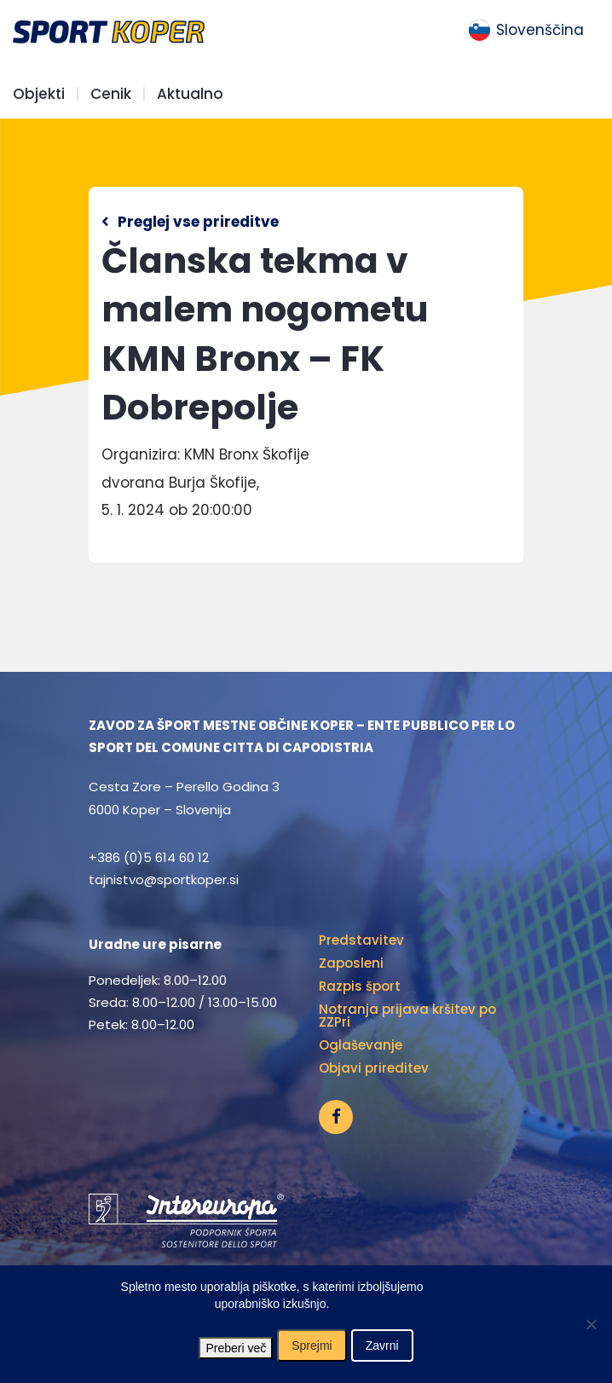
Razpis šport (360, 986)
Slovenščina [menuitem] (540, 30)
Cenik (110, 94)
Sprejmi (312, 1345)
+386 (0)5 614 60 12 (149, 857)
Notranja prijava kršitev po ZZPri (407, 1015)
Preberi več (235, 1348)
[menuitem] (526, 30)
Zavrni (382, 1345)
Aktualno (190, 94)
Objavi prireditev (374, 1068)
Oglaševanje (360, 1045)
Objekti (39, 94)
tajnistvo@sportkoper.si (164, 879)
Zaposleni (351, 963)
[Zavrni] (590, 1324)
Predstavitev (361, 940)
